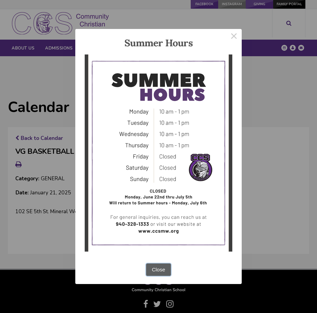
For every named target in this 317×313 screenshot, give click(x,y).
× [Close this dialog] (234, 37)
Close (158, 269)
